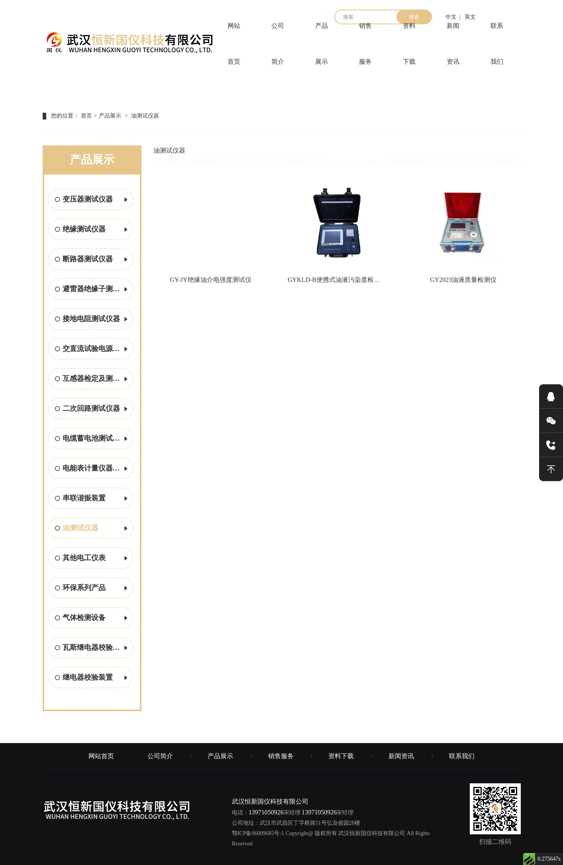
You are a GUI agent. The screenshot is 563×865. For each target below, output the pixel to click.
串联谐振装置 (92, 499)
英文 (470, 17)
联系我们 (496, 44)
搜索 (414, 17)
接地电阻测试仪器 (92, 320)
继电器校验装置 (92, 678)
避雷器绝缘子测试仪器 (94, 290)
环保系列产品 (92, 588)
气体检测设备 (92, 618)
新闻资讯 (453, 44)
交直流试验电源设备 (92, 349)
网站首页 (234, 44)
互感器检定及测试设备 (94, 379)
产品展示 (321, 44)
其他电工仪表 (92, 559)
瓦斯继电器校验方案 (92, 648)
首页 (86, 116)
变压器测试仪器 (92, 200)
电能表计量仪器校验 (92, 469)
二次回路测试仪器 (92, 409)
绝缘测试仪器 (92, 230)
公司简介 (277, 44)
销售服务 (365, 44)
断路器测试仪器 (92, 260)
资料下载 (409, 44)
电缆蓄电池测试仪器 (92, 439)
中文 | (453, 17)
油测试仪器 (145, 116)
